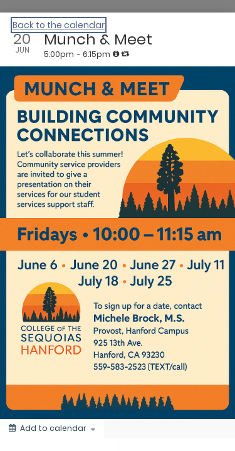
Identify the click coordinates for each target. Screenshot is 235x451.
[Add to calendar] (52, 428)
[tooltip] (116, 54)
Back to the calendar (59, 25)
